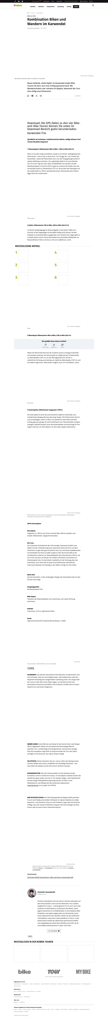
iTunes (41, 852)
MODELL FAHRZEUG (73, 1017)
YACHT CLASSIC (27, 1017)
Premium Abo (36, 1)
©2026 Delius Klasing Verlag (21, 1022)
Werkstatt (41, 6)
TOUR (52, 1017)
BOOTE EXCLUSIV (41, 1017)
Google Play (49, 852)
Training (69, 6)
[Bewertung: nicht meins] (45, 344)
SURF (48, 1017)
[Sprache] (91, 1)
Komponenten (50, 6)
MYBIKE (57, 1017)
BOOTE (34, 1017)
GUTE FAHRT (64, 1017)
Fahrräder (32, 6)
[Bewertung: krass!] (62, 344)
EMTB (30, 939)
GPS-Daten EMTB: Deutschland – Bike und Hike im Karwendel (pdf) (50, 861)
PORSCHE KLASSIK (84, 1017)
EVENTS (26, 1019)
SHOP (15, 1017)
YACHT (20, 1017)
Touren (76, 6)
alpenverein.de (33, 750)
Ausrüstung (60, 6)
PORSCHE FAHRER (18, 1019)
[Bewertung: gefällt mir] (54, 344)
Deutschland (40, 31)
